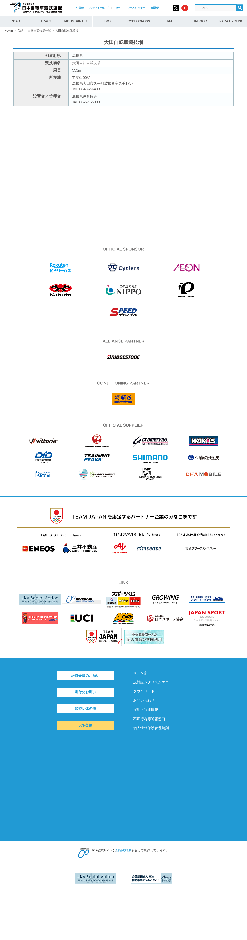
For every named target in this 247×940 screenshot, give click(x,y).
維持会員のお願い (85, 676)
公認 (20, 30)
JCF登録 (79, 7)
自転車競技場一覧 (39, 30)
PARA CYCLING (231, 21)
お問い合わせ (144, 700)
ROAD (15, 21)
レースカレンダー (136, 7)
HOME (8, 30)
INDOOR (200, 21)
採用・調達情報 (145, 709)
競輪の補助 (123, 850)
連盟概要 (155, 7)
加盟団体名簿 (85, 709)
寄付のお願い (85, 692)
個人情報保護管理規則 (151, 728)
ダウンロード (144, 691)
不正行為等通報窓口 (149, 719)
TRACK (46, 21)
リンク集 (140, 673)
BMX (108, 21)
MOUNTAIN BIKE (77, 21)
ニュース (118, 7)
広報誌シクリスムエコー (152, 682)
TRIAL (169, 21)
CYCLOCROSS (138, 21)
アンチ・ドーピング (99, 7)
